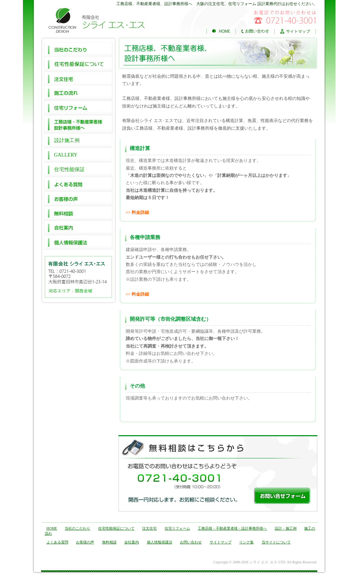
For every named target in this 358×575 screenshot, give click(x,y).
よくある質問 (78, 184)
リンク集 (246, 542)
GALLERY (66, 155)
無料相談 (78, 213)
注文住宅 (78, 78)
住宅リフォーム (78, 107)
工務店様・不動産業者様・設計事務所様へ (232, 528)
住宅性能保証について (78, 64)
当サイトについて (276, 542)
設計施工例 (67, 140)
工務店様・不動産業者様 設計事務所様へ (78, 124)
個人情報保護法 (78, 242)
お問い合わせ (191, 542)
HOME (52, 528)
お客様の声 (78, 199)
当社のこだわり (78, 49)
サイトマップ (221, 542)
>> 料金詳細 (137, 212)
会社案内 (78, 228)
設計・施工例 (286, 528)
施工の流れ (78, 93)
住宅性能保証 (69, 169)
